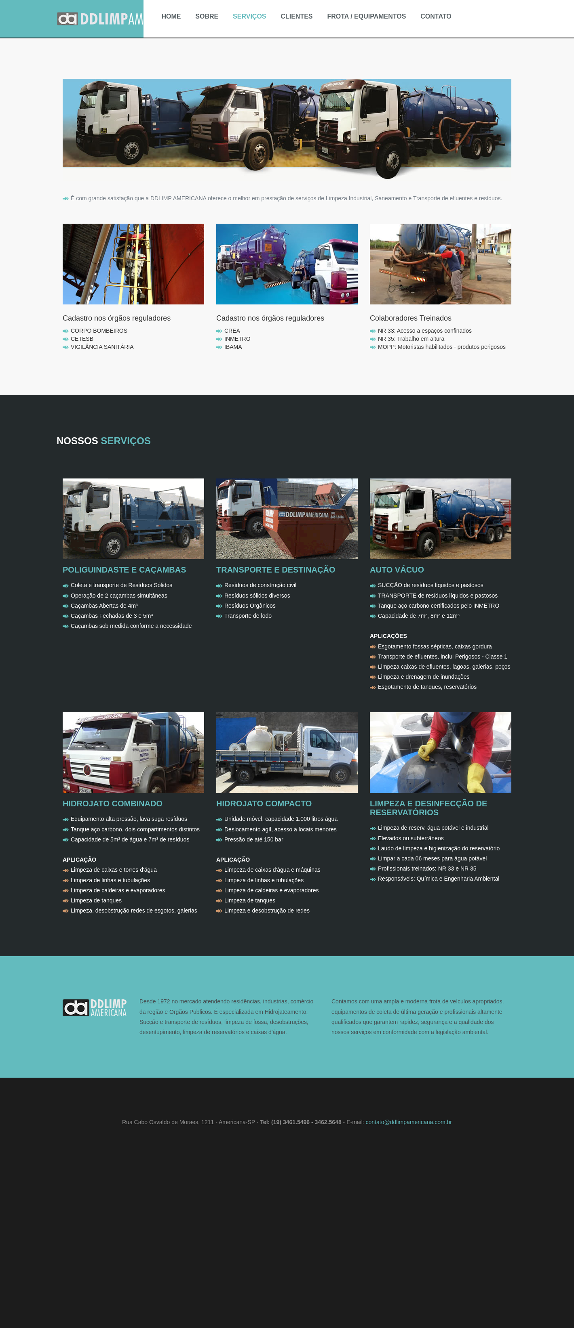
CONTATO (435, 16)
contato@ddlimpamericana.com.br (409, 1122)
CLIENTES (296, 16)
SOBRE (206, 16)
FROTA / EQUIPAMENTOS (366, 16)
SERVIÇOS (249, 16)
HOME (171, 16)
